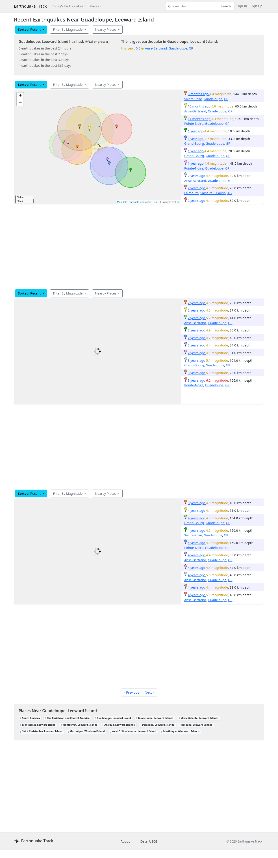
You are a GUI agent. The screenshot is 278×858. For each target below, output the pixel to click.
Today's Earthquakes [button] (67, 6)
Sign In (242, 6)
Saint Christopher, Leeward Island (41, 731)
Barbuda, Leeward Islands (196, 724)
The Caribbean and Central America (67, 718)
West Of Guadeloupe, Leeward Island (133, 731)
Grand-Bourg (194, 143)
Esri (177, 202)
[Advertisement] (139, 246)
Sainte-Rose (193, 99)
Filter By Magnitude (68, 29)
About (125, 841)
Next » (149, 692)
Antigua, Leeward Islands (119, 724)
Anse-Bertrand (156, 48)
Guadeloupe (178, 48)
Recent (29, 29)
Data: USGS (148, 841)
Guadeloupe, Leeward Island (113, 718)
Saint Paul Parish (213, 193)
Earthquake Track (30, 6)
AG (229, 193)
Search (226, 6)
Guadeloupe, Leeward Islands (155, 718)
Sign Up (256, 6)
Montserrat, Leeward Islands (79, 724)
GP (191, 48)
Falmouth (191, 193)
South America (30, 718)
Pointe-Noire (193, 123)
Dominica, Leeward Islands (157, 724)
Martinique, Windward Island (86, 731)
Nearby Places (106, 29)
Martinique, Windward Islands (180, 731)
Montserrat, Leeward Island (38, 724)
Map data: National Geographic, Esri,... (138, 202)
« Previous (131, 692)
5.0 (138, 48)
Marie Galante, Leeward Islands (199, 718)
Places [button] (94, 6)
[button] (77, 147)
